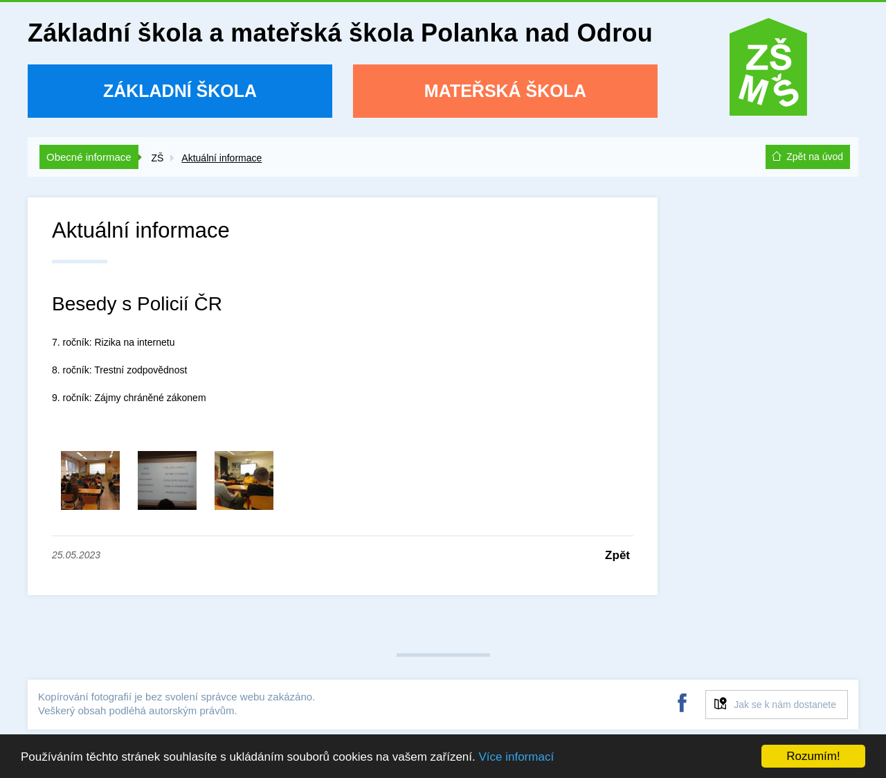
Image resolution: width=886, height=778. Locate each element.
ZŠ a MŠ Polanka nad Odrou (768, 71)
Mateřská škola (505, 90)
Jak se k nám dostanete (785, 704)
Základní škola (180, 90)
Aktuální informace (221, 157)
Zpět (617, 555)
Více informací (516, 756)
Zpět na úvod (814, 156)
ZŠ (157, 157)
